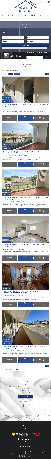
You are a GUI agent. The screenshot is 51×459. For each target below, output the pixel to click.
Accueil (4, 15)
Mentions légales (10, 452)
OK (47, 57)
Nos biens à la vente (11, 16)
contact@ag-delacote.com (25, 393)
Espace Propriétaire (25, 16)
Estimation (34, 15)
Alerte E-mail (40, 16)
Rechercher (25, 45)
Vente (4, 32)
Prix (10, 74)
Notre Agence (18, 16)
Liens (19, 452)
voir (41, 118)
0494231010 (25, 390)
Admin (22, 452)
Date (17, 74)
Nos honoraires (15, 452)
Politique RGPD (13, 453)
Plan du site (5, 452)
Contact (46, 15)
